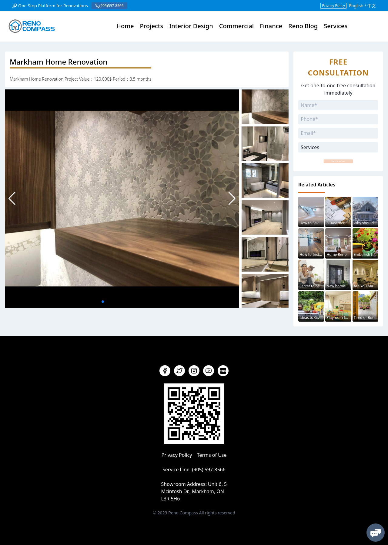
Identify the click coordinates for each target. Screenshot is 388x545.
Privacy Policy (333, 5)
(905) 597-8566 (208, 469)
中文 (371, 5)
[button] (232, 198)
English (356, 5)
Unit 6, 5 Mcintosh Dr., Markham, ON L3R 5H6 (194, 491)
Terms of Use (212, 455)
